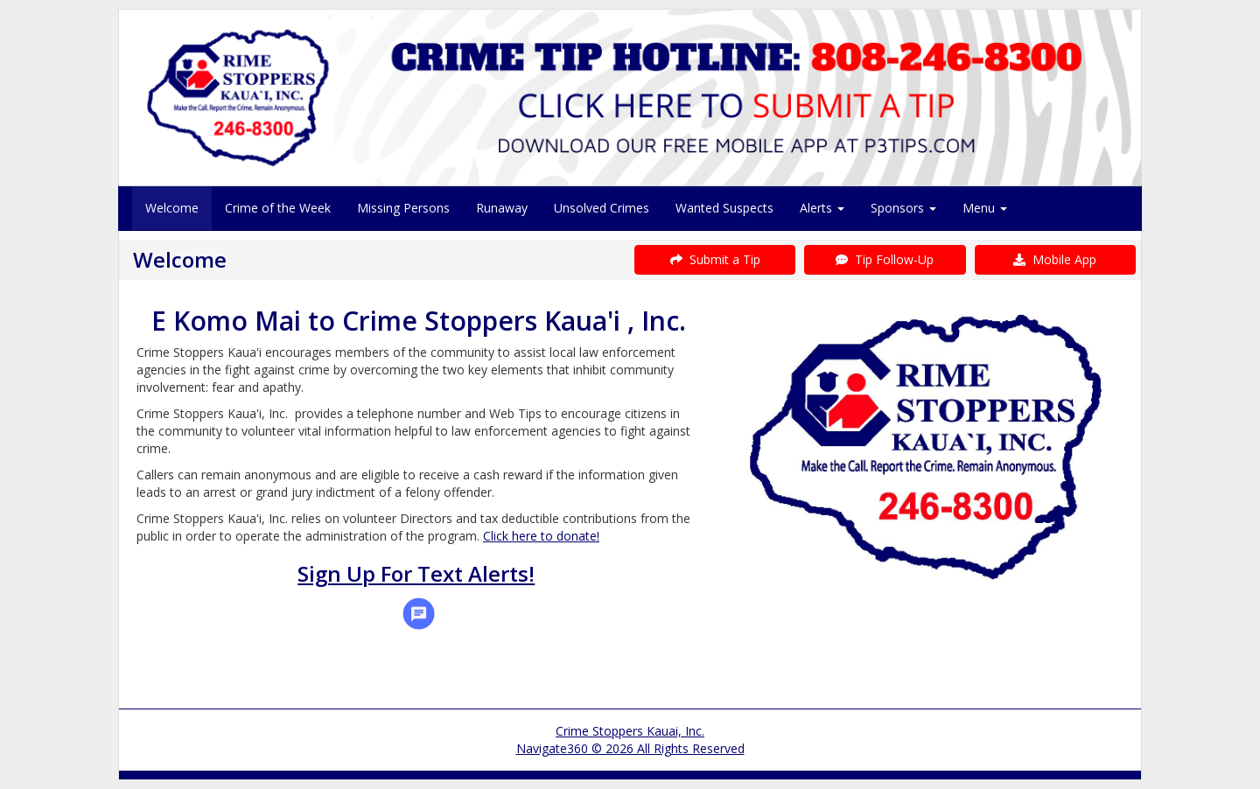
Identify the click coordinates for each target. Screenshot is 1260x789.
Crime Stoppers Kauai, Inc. (630, 731)
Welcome (172, 207)
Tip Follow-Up (885, 259)
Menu (984, 207)
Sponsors (903, 207)
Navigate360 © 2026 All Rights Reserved (630, 748)
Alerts (822, 207)
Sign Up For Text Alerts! (416, 573)
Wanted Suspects (725, 207)
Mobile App (1054, 259)
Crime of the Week (278, 207)
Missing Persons (403, 207)
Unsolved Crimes (601, 207)
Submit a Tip (715, 259)
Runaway (502, 207)
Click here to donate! (541, 535)
